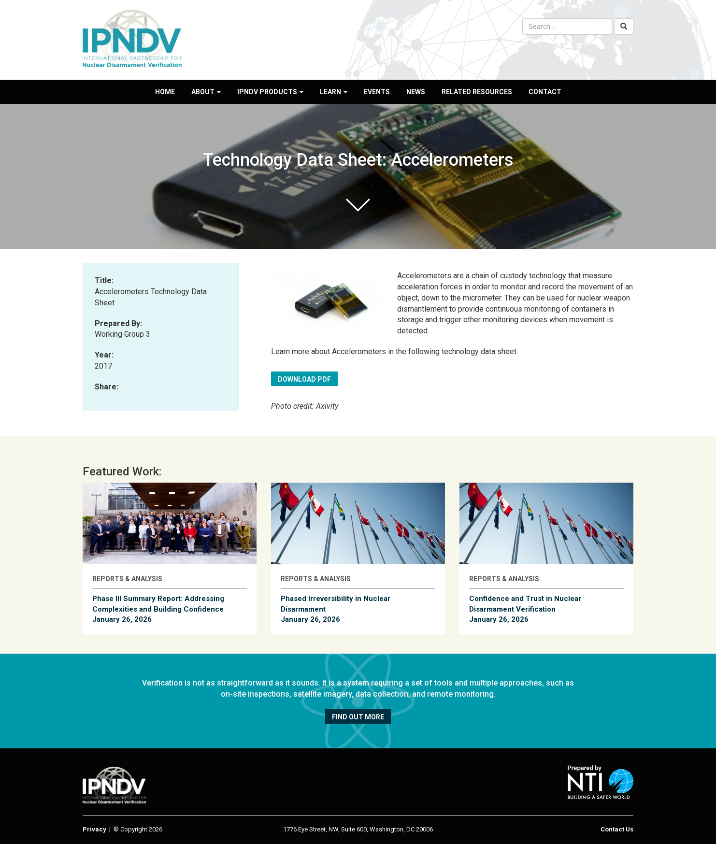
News (415, 92)
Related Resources (477, 92)
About (206, 92)
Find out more (358, 717)
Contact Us (617, 829)
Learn (333, 92)
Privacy (94, 829)
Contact (545, 92)
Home (165, 92)
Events (377, 92)
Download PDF (304, 379)
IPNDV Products (270, 92)
